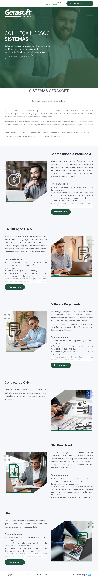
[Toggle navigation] (89, 13)
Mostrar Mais (60, 212)
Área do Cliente (79, 3)
